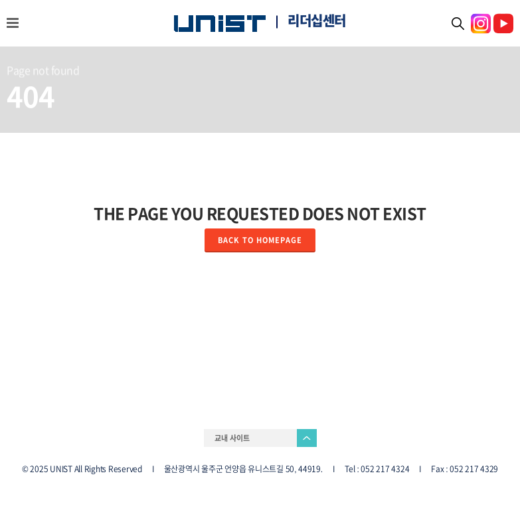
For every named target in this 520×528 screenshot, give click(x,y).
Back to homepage (260, 240)
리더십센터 (317, 20)
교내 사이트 (232, 438)
